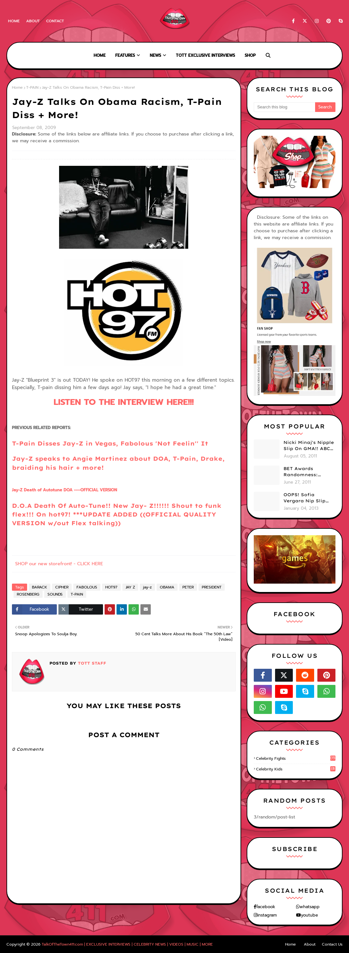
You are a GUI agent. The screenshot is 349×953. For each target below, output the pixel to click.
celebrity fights (295, 758)
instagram (267, 915)
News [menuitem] (155, 55)
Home (14, 21)
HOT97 (111, 587)
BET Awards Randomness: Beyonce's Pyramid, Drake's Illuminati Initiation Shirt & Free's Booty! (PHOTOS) (308, 472)
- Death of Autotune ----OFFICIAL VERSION (64, 490)
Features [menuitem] (125, 55)
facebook (265, 907)
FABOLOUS (87, 587)
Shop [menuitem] (250, 55)
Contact (55, 21)
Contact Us (332, 944)
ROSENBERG (28, 594)
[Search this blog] (284, 107)
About (33, 21)
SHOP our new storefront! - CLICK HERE (59, 563)
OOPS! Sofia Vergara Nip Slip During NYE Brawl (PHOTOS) (305, 498)
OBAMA (167, 587)
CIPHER (61, 587)
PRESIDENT (211, 587)
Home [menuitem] (100, 55)
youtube (309, 915)
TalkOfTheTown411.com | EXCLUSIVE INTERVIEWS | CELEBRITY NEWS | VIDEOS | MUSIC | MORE (127, 944)
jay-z (147, 587)
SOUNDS (55, 594)
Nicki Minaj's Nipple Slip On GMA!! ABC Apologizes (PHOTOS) (308, 446)
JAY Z (130, 587)
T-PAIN (32, 87)
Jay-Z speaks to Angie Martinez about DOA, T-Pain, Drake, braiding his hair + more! (118, 463)
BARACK (39, 587)
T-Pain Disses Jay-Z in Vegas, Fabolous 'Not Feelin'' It (110, 443)
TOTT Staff (91, 663)
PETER (188, 587)
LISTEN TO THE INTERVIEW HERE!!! (124, 402)
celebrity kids (295, 769)
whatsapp (310, 907)
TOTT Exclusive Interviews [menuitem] (205, 55)
